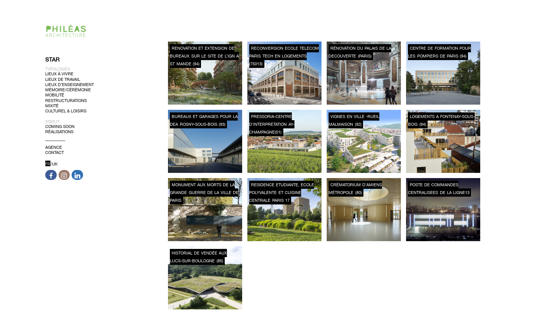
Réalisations (59, 131)
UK (54, 164)
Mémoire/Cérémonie (68, 90)
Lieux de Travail (62, 79)
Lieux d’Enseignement (69, 84)
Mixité (52, 106)
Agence (53, 147)
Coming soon (60, 126)
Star (52, 59)
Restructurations (66, 100)
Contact (54, 152)
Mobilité (54, 95)
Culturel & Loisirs (65, 111)
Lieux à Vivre (59, 74)
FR (47, 164)
